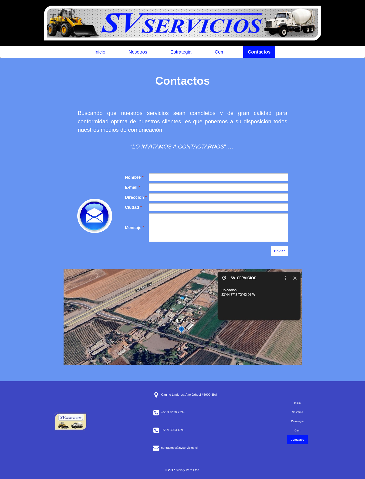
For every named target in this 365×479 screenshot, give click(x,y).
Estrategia (180, 51)
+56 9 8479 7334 (178, 412)
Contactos (259, 51)
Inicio (100, 51)
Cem (219, 51)
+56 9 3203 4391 (178, 430)
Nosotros (137, 51)
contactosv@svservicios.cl (182, 448)
